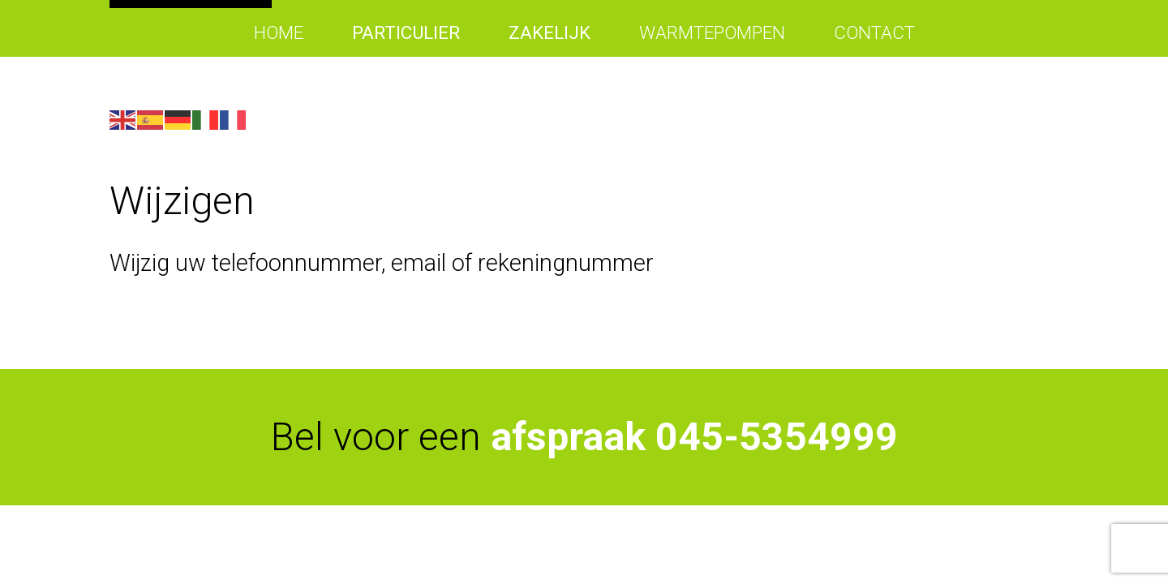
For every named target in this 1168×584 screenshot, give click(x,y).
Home (278, 32)
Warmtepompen (712, 32)
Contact (874, 32)
